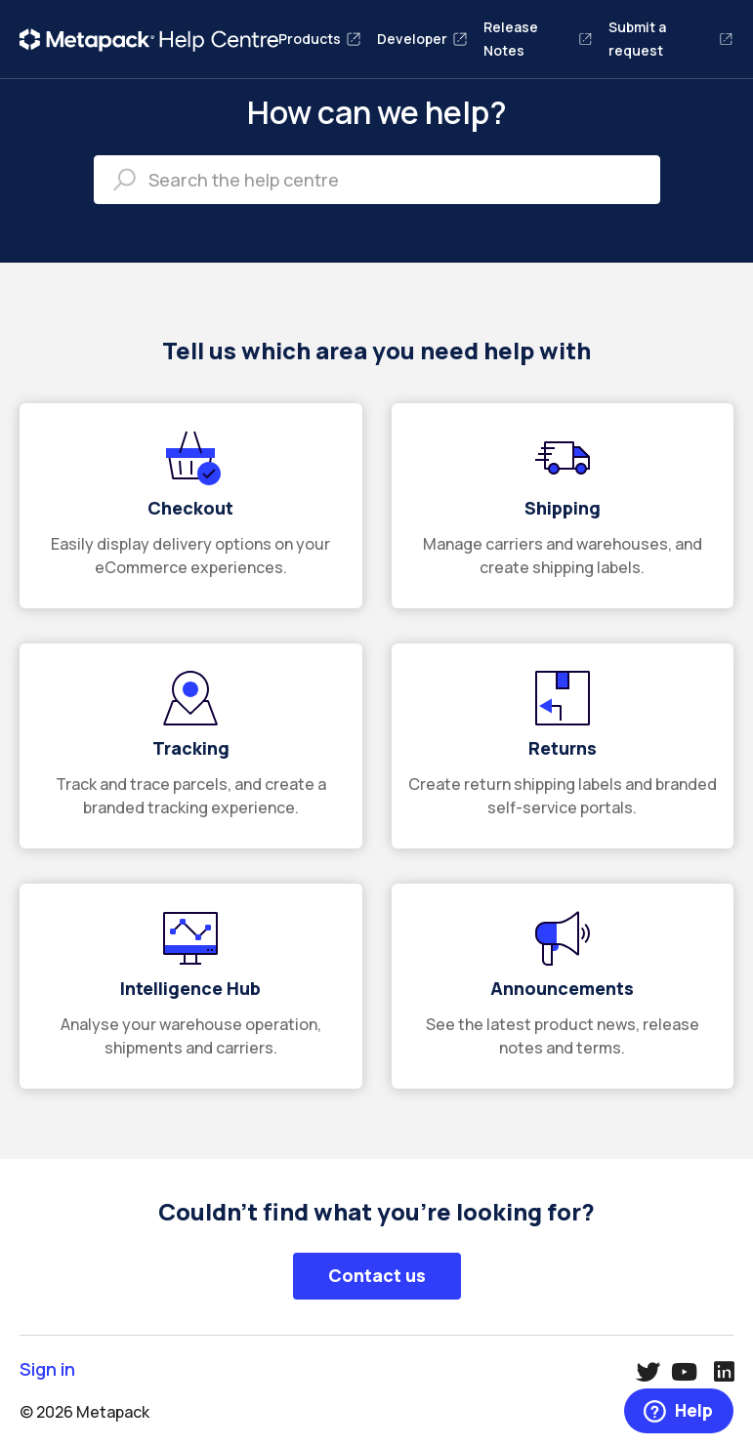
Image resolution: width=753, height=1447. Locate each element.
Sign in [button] (47, 1369)
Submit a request (670, 39)
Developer (422, 38)
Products (319, 38)
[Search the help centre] (377, 179)
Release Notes (538, 39)
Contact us (377, 1275)
